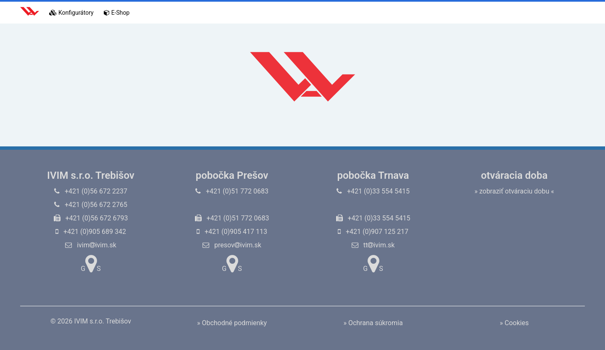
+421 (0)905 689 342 (90, 232)
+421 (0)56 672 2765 (90, 205)
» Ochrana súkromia (372, 323)
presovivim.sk (232, 245)
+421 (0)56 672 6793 (91, 218)
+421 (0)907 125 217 (373, 232)
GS (90, 264)
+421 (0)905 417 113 (232, 232)
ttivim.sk (373, 245)
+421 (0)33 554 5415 (373, 191)
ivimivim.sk (90, 245)
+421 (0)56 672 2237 (90, 191)
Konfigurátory (71, 12)
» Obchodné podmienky (232, 323)
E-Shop (117, 12)
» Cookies (514, 323)
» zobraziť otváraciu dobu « (514, 191)
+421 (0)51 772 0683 (231, 191)
